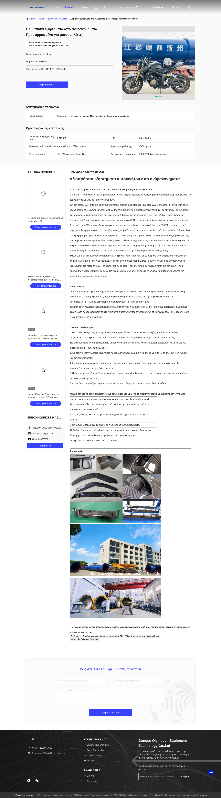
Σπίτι (55, 7)
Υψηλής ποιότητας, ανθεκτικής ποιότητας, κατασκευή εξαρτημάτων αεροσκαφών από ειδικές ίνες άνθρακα (45, 280)
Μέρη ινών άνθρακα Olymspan (84, 639)
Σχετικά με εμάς (100, 8)
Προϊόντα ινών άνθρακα (57, 19)
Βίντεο (84, 7)
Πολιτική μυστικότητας (23, 795)
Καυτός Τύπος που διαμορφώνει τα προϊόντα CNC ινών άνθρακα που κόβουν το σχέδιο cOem (43, 397)
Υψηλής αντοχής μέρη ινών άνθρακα (142, 636)
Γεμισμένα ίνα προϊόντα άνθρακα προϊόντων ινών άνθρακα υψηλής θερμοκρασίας (42, 338)
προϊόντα (40, 19)
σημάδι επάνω (186, 776)
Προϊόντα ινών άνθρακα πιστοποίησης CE (102, 636)
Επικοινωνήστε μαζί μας (129, 8)
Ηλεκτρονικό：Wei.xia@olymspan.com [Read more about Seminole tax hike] (46, 753)
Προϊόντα (69, 7)
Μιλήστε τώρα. (47, 84)
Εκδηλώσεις (159, 7)
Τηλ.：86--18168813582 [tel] (40, 748)
